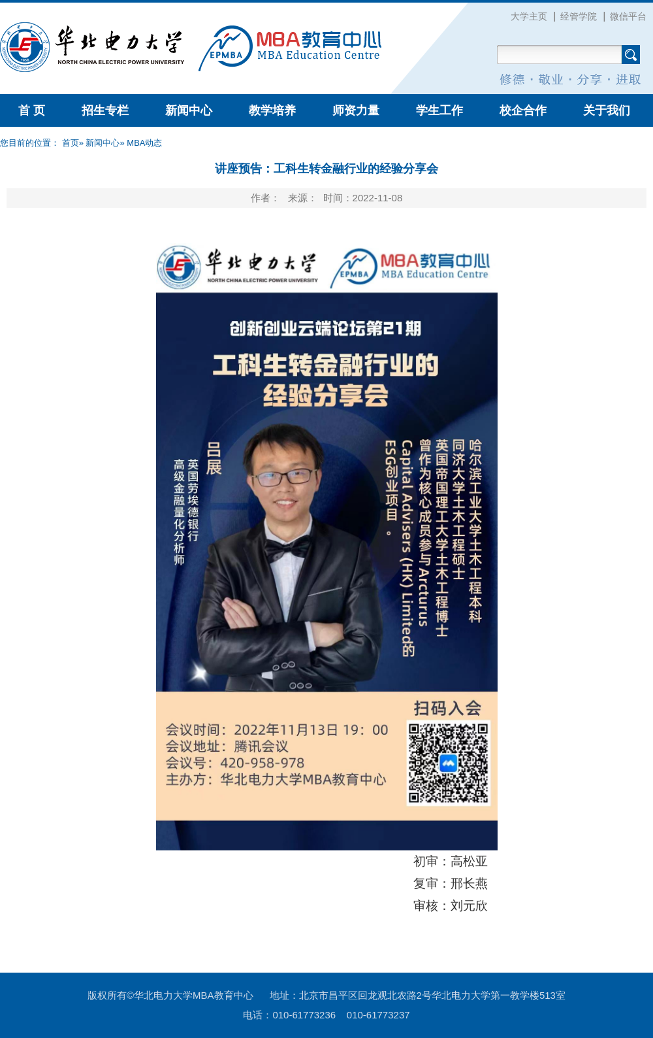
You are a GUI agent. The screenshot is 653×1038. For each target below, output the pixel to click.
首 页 (31, 110)
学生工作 (439, 110)
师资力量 (355, 110)
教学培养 (272, 110)
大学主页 (529, 16)
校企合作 (523, 110)
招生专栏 (105, 110)
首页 (70, 143)
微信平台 (628, 16)
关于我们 (606, 110)
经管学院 (578, 16)
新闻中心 (188, 110)
